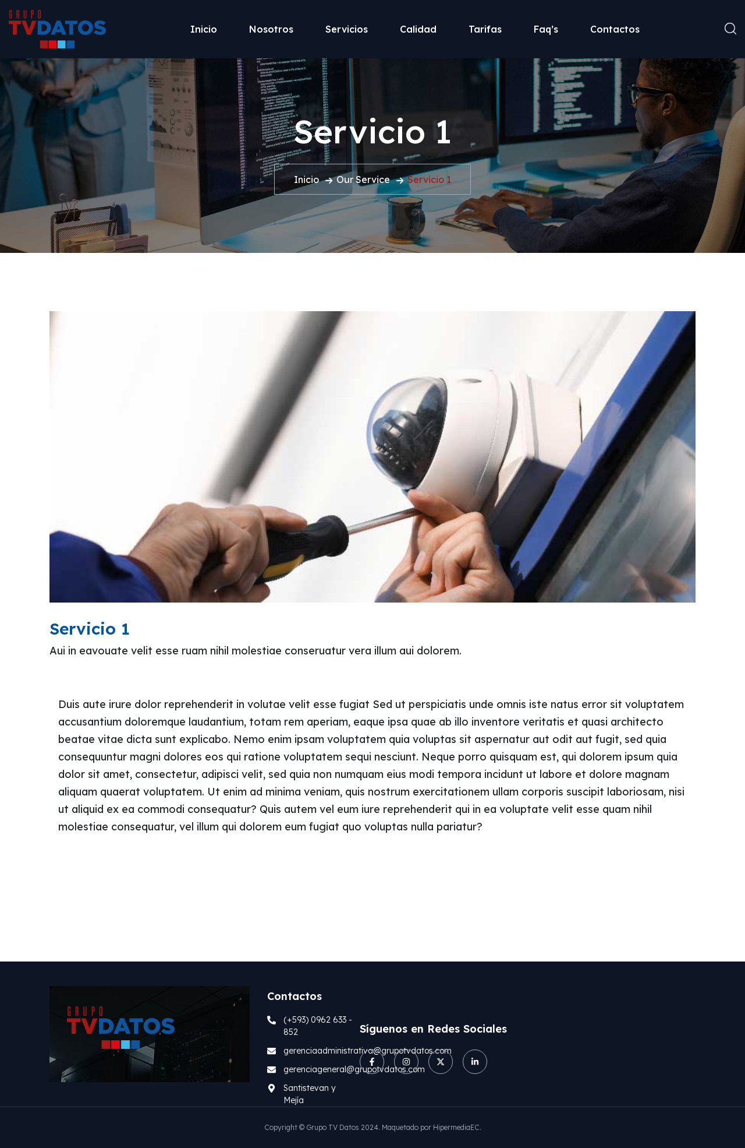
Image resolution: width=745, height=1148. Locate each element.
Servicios (346, 29)
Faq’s (546, 29)
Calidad (418, 29)
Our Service (363, 179)
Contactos (615, 29)
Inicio (203, 29)
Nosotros (271, 29)
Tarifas (485, 29)
